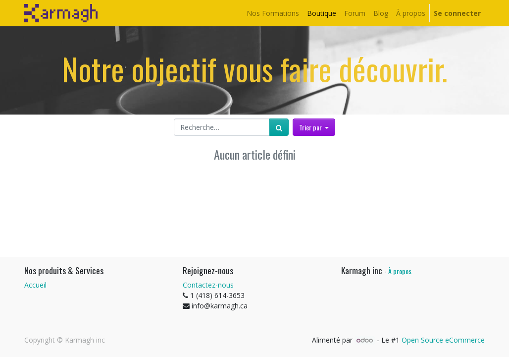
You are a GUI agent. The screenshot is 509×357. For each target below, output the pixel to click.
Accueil (35, 285)
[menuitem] (273, 13)
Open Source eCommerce (443, 340)
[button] (314, 127)
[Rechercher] (279, 127)
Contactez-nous (208, 285)
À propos (399, 271)
